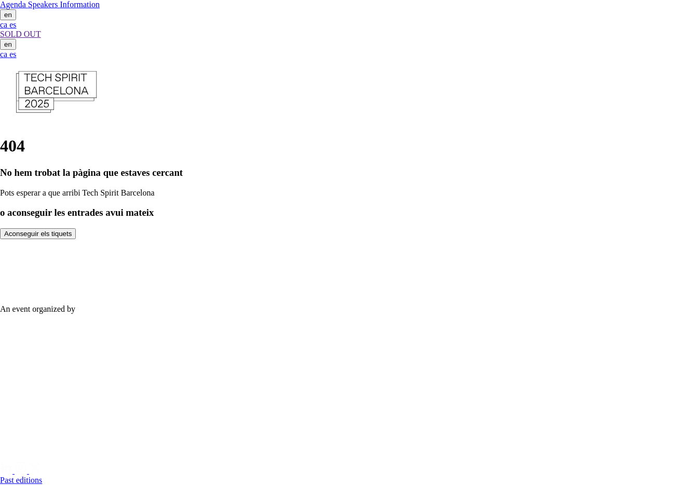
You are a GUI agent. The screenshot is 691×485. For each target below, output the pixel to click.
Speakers (44, 4)
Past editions (21, 480)
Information (80, 4)
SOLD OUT (20, 34)
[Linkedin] (7, 470)
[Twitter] (35, 470)
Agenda (14, 4)
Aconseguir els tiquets (38, 234)
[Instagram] (22, 470)
